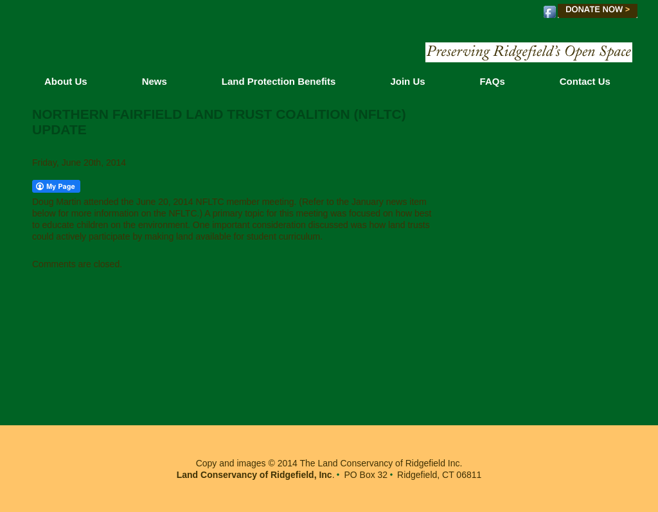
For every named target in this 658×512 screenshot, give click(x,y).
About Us (65, 81)
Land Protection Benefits (279, 81)
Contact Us (585, 81)
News (154, 81)
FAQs (492, 81)
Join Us (407, 81)
